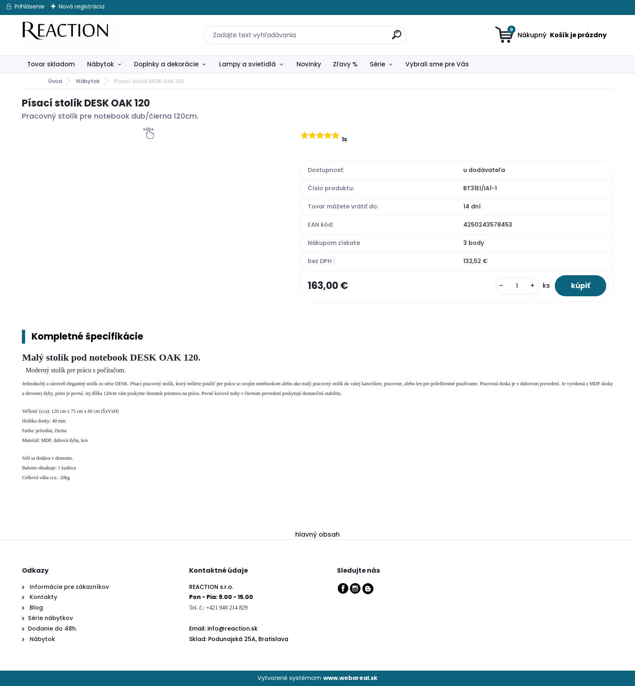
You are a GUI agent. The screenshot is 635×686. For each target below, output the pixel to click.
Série (377, 64)
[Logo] (71, 35)
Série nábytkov (50, 618)
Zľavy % (345, 64)
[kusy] (517, 286)
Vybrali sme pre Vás (437, 64)
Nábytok (100, 64)
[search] (391, 30)
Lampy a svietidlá (247, 64)
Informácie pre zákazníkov (68, 587)
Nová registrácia (81, 6)
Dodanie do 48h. (52, 628)
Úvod (55, 81)
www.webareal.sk (350, 678)
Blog (35, 607)
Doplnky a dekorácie (166, 64)
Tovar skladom (51, 64)
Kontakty (43, 597)
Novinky (308, 64)
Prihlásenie (30, 6)
